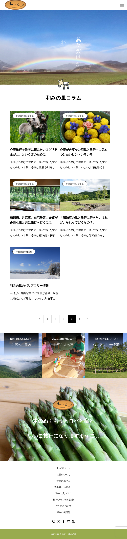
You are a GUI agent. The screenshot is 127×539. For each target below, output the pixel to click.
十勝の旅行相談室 (24, 252)
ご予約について (63, 506)
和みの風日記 (63, 512)
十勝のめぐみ (63, 480)
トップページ (63, 468)
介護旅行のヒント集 (25, 116)
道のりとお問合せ (63, 487)
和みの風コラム (63, 493)
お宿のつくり (63, 474)
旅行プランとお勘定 (63, 499)
